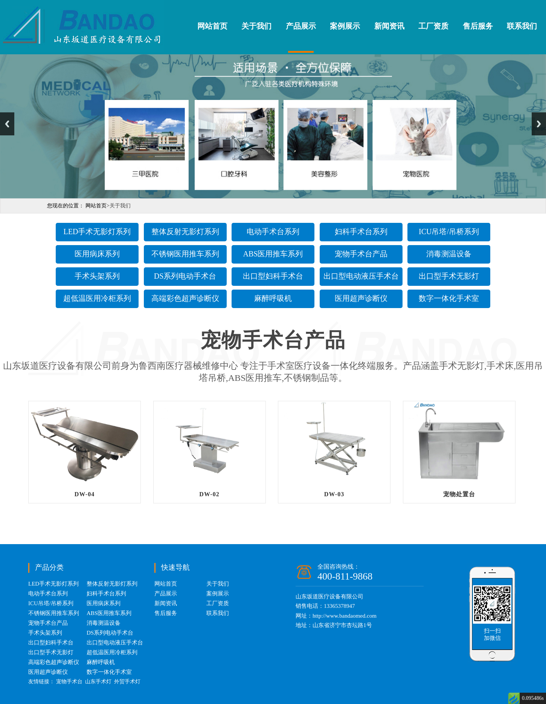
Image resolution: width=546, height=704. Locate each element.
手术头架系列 (97, 276)
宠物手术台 (69, 681)
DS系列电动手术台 (185, 276)
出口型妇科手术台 (273, 276)
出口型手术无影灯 (449, 276)
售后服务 (478, 26)
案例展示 (345, 26)
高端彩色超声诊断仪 (185, 298)
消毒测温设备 (448, 254)
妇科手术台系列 (361, 231)
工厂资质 (433, 26)
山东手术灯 (98, 681)
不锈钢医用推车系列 (185, 254)
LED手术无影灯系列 (97, 231)
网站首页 (212, 26)
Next (539, 123)
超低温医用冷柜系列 (97, 298)
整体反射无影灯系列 (185, 231)
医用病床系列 (97, 254)
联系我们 (522, 26)
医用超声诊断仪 (361, 298)
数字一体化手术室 (449, 298)
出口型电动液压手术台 (361, 276)
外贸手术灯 (127, 681)
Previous (7, 123)
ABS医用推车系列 (273, 254)
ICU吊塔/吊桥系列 (449, 231)
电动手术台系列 (273, 231)
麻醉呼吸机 (273, 298)
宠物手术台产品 (361, 254)
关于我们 (256, 26)
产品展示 (301, 26)
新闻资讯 (389, 26)
